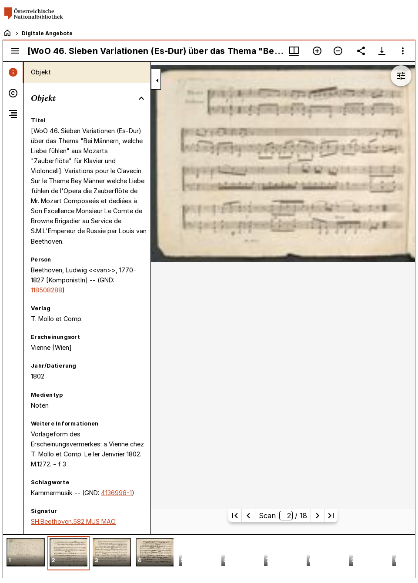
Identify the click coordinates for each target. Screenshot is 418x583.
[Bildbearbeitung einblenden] (401, 75)
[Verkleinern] (338, 50)
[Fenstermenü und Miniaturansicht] (294, 50)
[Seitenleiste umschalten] (15, 50)
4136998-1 (116, 492)
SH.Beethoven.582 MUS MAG (73, 521)
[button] (26, 553)
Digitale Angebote (47, 33)
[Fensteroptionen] (402, 50)
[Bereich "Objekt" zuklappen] (141, 98)
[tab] (13, 72)
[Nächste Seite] (317, 515)
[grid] (209, 556)
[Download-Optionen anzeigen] (381, 50)
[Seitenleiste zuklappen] (157, 80)
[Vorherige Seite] (248, 515)
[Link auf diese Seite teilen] (361, 50)
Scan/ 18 (283, 515)
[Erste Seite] (234, 515)
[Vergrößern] (317, 50)
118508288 (46, 290)
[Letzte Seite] (331, 515)
